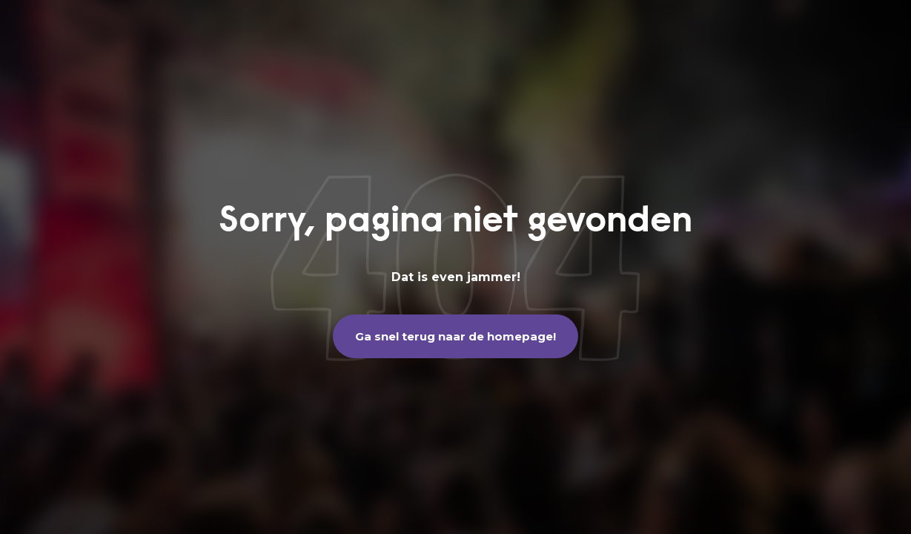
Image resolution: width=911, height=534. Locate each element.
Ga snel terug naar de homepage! (455, 336)
